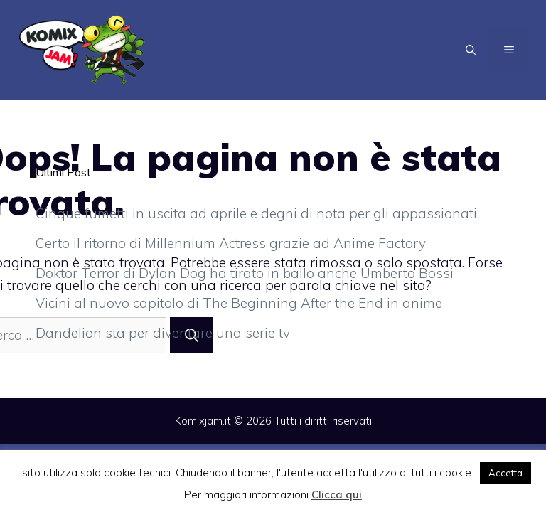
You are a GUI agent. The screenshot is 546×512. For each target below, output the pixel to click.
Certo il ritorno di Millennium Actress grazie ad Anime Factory (231, 243)
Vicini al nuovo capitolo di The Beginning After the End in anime (239, 302)
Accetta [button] (505, 473)
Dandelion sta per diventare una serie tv (163, 332)
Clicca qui (336, 494)
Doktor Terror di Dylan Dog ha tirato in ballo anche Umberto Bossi (245, 273)
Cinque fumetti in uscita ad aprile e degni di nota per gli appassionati (256, 213)
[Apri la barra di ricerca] (470, 49)
